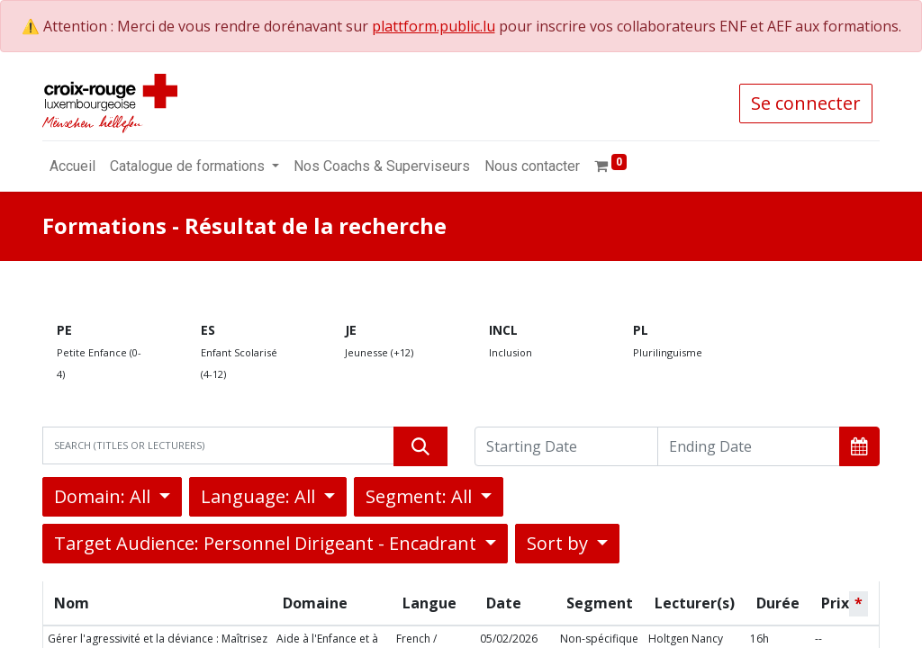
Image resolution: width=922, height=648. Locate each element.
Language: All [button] (260, 496)
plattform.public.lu (433, 26)
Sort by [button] (559, 543)
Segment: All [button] (421, 496)
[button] (859, 446)
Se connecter (806, 103)
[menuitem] (72, 166)
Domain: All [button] (104, 496)
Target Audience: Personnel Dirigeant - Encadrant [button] (267, 543)
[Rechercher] (420, 446)
